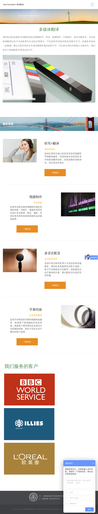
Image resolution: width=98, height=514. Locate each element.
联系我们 (76, 123)
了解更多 (83, 123)
